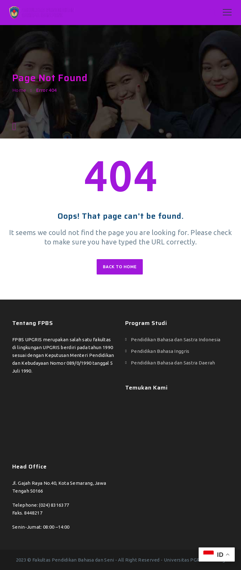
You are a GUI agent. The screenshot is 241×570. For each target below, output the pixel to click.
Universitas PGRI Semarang (194, 559)
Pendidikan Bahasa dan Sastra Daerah (173, 362)
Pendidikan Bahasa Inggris (160, 351)
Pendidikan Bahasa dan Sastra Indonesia (175, 339)
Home (19, 90)
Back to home (120, 266)
